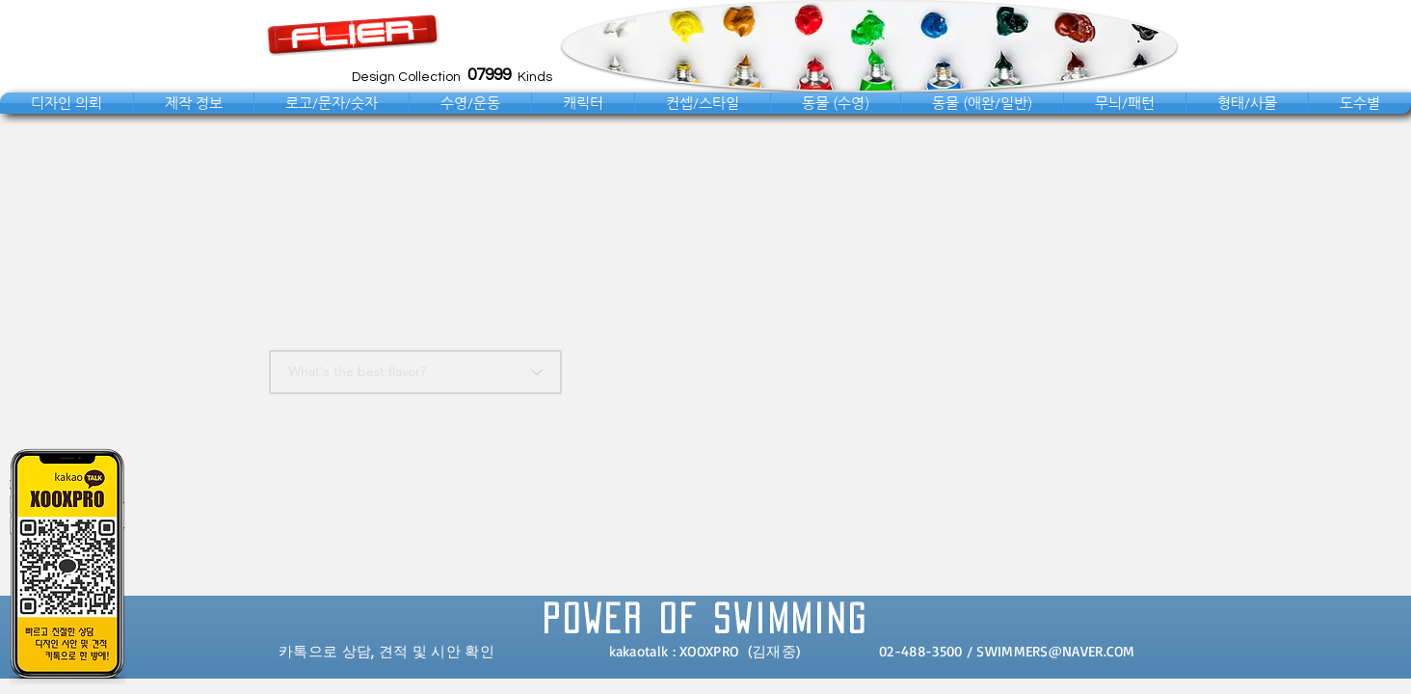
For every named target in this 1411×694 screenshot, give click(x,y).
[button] (66, 103)
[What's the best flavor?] (415, 372)
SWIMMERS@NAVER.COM (1055, 651)
